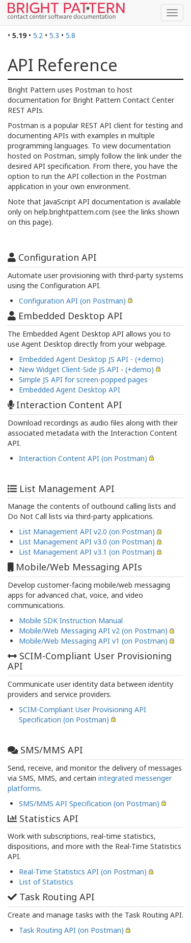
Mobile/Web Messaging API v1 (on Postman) (93, 641)
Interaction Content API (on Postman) (83, 458)
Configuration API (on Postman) (72, 301)
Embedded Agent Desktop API (69, 389)
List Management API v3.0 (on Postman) (87, 541)
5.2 (38, 35)
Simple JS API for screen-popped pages (83, 379)
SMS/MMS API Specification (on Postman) (89, 803)
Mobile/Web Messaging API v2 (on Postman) (93, 630)
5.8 (70, 35)
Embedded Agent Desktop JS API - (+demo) (91, 359)
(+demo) (139, 369)
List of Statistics (46, 882)
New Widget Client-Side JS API (69, 369)
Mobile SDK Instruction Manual (71, 620)
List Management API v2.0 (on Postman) (87, 531)
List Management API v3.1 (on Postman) (87, 552)
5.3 (54, 35)
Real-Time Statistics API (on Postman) (83, 871)
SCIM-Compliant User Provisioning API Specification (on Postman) (82, 714)
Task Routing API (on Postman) (71, 930)
